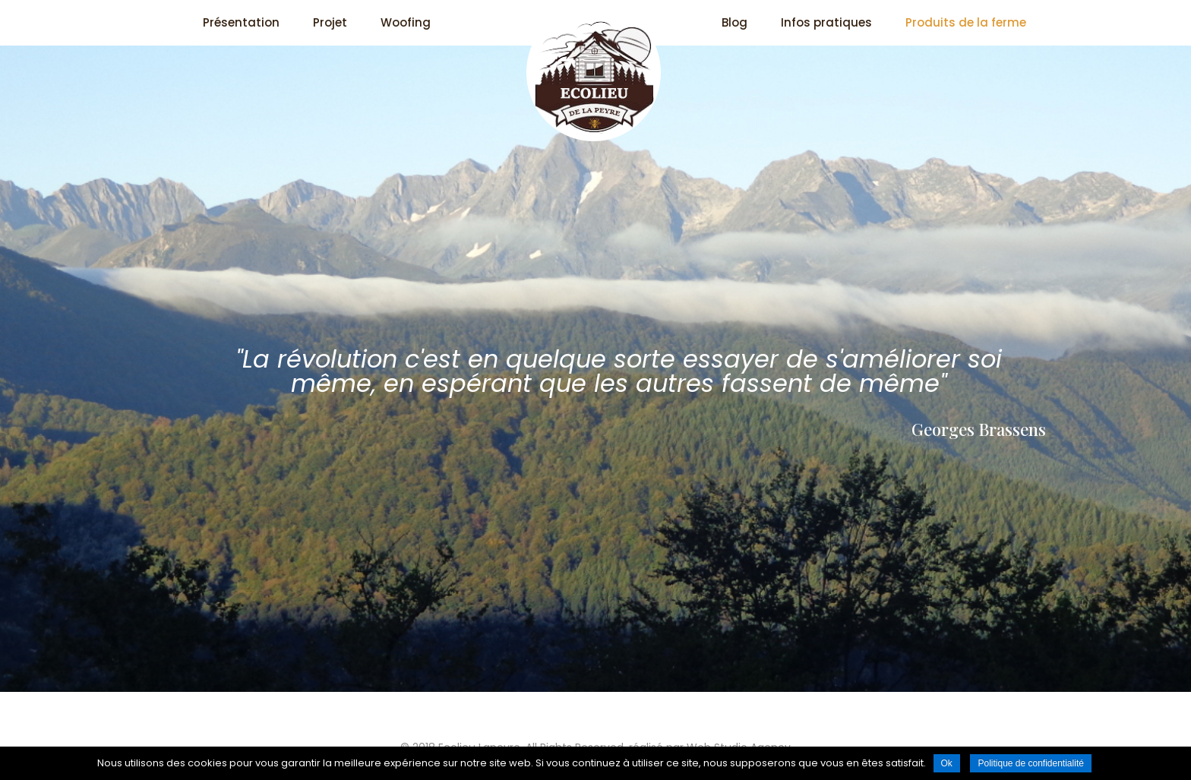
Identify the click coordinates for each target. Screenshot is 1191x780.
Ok (946, 763)
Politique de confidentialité (1030, 763)
